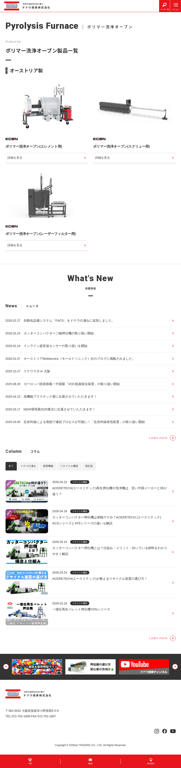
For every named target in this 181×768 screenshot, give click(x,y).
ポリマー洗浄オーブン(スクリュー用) (121, 146)
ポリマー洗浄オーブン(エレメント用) (34, 146)
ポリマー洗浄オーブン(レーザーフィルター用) (41, 234)
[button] (6, 672)
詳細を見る (15, 158)
